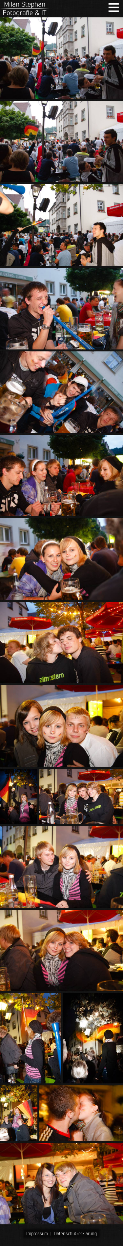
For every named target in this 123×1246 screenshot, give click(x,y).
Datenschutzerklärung (75, 1233)
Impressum (37, 1233)
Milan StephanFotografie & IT (24, 8)
